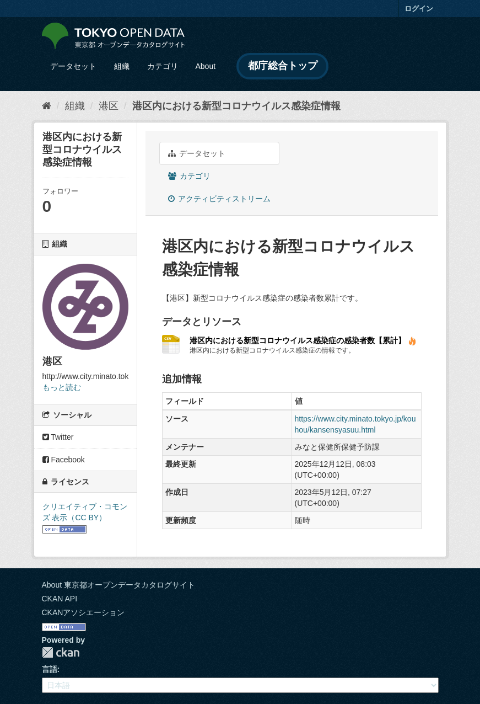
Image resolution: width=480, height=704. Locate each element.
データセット (73, 66)
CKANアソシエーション (83, 612)
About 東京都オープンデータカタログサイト (118, 584)
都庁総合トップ (282, 65)
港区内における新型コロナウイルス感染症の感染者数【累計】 (303, 340)
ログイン (419, 8)
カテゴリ (162, 66)
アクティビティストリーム (219, 198)
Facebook (63, 459)
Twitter (58, 437)
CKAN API (60, 598)
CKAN (60, 652)
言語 (49, 669)
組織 (122, 66)
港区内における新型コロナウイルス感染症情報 (236, 105)
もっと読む (61, 387)
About (206, 66)
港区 (108, 105)
